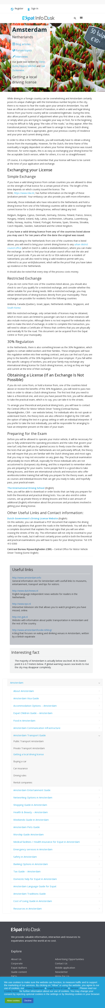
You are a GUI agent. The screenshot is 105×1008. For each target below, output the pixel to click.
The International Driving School (25, 488)
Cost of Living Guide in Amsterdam (32, 901)
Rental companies (22, 782)
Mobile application (65, 967)
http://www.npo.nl (21, 603)
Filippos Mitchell (27, 66)
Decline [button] (27, 1000)
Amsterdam (16, 682)
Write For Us (62, 976)
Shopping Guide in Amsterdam (30, 804)
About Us (16, 959)
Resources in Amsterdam (27, 908)
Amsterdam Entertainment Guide (31, 790)
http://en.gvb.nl (20, 616)
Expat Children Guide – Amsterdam (32, 713)
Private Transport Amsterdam (29, 748)
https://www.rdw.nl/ (24, 193)
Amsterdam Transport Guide (29, 735)
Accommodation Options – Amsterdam (35, 705)
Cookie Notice (11, 991)
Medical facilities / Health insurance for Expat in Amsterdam (46, 841)
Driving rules (19, 775)
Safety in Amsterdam (25, 856)
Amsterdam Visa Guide (26, 698)
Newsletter (61, 971)
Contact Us (61, 963)
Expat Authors (19, 967)
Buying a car (19, 761)
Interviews (20, 56)
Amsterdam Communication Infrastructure (36, 728)
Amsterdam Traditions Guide (29, 893)
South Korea (14, 307)
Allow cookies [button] (13, 1000)
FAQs (14, 976)
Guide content (19, 971)
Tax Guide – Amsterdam (27, 871)
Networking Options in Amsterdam (32, 797)
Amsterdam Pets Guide (26, 827)
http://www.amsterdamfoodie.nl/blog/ (32, 630)
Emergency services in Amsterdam (32, 849)
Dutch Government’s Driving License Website (32, 518)
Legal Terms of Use (57, 988)
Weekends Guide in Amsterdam (31, 819)
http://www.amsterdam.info (26, 577)
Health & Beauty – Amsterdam (30, 812)
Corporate (17, 963)
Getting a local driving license (28, 754)
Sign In (32, 9)
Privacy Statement (34, 988)
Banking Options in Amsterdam (30, 864)
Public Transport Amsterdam (28, 741)
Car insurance (20, 768)
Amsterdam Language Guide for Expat (34, 886)
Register (17, 9)
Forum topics (22, 50)
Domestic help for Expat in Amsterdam (35, 879)
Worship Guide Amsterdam (28, 834)
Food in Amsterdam (24, 720)
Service (74, 988)
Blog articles (21, 44)
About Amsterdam (23, 691)
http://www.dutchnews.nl (25, 590)
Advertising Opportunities (69, 959)
